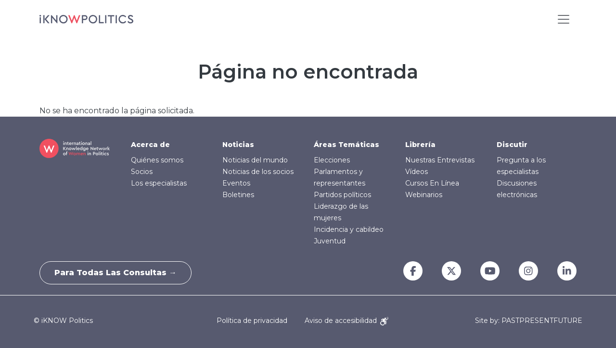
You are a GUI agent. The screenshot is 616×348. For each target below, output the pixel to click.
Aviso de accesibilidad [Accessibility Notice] (346, 320)
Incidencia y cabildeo (349, 229)
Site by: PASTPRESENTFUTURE (528, 321)
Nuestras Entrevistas (440, 160)
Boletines (238, 194)
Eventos (236, 183)
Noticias (238, 144)
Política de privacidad (252, 320)
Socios (142, 171)
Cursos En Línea (432, 183)
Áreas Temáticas (346, 144)
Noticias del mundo (255, 160)
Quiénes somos (157, 160)
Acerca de (150, 144)
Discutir (512, 144)
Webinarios (423, 194)
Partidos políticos (342, 194)
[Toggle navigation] (564, 19)
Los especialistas (159, 183)
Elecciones (332, 160)
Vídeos (416, 171)
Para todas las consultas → (115, 272)
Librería (420, 144)
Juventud (330, 241)
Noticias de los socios (258, 171)
